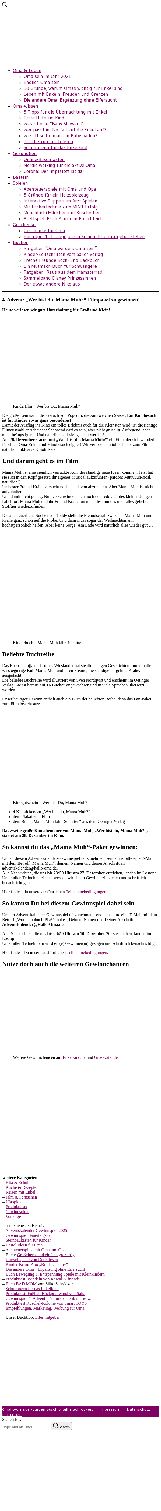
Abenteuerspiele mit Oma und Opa (35, 1250)
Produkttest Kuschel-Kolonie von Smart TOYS (46, 1303)
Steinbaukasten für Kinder (28, 1240)
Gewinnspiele (17, 1211)
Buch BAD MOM (21, 1284)
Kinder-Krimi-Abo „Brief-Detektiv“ (37, 1264)
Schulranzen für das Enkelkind (32, 1288)
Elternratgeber (47, 1317)
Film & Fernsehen (21, 1197)
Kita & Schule (18, 1182)
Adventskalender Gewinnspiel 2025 (36, 1230)
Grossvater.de (106, 1057)
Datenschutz (138, 1409)
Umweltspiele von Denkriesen (32, 1259)
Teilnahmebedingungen (86, 892)
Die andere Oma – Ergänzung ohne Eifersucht (45, 1269)
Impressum (110, 1409)
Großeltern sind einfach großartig (46, 1254)
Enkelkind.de (74, 1057)
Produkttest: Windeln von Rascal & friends (43, 1279)
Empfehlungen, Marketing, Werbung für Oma (45, 1308)
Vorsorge (13, 1216)
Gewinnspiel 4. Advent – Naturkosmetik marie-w (48, 1298)
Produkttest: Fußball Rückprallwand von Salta (45, 1293)
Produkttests (16, 1206)
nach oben (12, 1414)
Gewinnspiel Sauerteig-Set (29, 1235)
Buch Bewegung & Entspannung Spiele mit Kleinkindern (55, 1274)
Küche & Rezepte (21, 1187)
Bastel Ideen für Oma (24, 1245)
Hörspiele (14, 1202)
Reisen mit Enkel (20, 1192)
